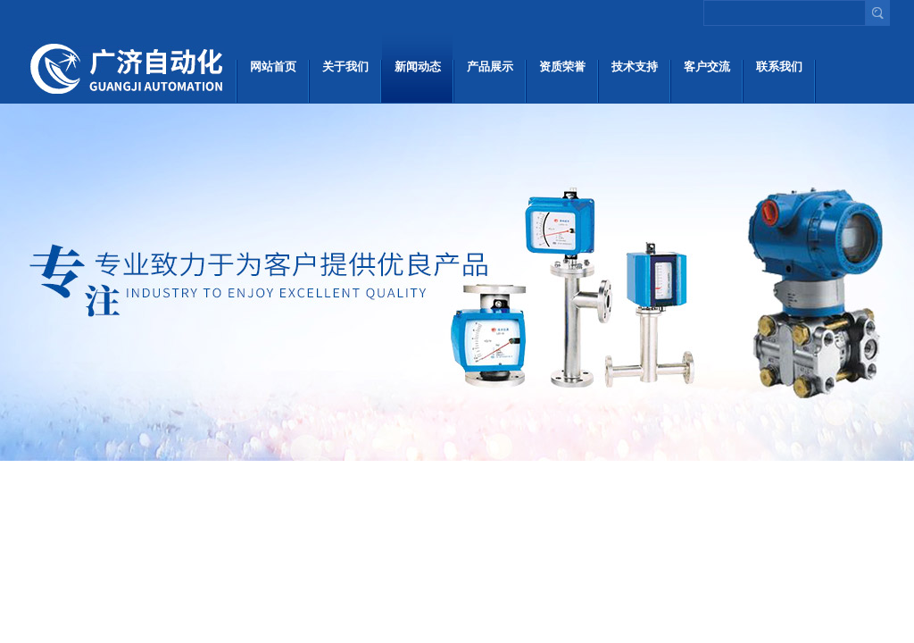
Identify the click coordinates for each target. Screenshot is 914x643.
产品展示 (490, 66)
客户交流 (707, 66)
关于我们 (345, 66)
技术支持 (634, 66)
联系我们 (779, 66)
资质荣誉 (562, 66)
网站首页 (273, 66)
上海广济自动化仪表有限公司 (129, 67)
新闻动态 (418, 66)
